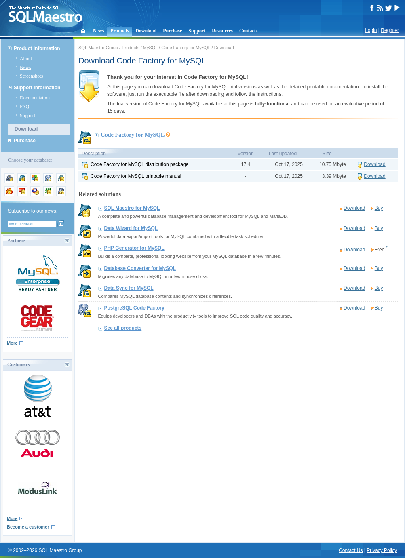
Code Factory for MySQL (185, 47)
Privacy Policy (382, 550)
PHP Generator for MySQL (134, 248)
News (98, 31)
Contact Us (351, 550)
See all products (123, 328)
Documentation (35, 98)
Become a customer (28, 526)
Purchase (172, 31)
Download (145, 31)
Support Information (37, 88)
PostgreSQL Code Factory (134, 308)
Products (119, 31)
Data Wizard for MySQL (131, 228)
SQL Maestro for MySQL (132, 208)
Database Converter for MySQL (140, 268)
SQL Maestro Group (98, 47)
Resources (222, 31)
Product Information (37, 48)
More (12, 343)
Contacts (248, 31)
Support (196, 31)
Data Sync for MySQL (129, 288)
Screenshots (31, 76)
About (26, 58)
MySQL (150, 47)
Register (390, 30)
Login (371, 30)
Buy (379, 208)
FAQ (24, 106)
